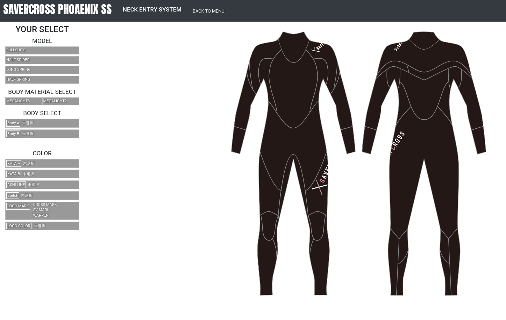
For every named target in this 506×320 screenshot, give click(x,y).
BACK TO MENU (209, 11)
